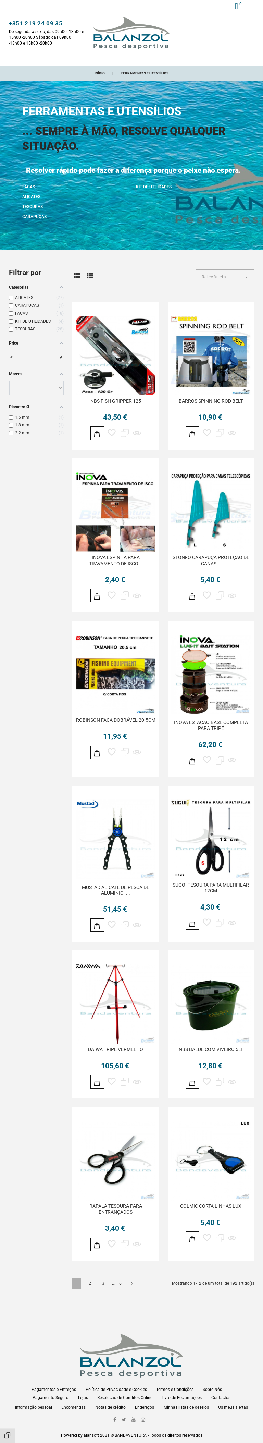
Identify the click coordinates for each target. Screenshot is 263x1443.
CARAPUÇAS (34, 223)
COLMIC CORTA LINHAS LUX (210, 1219)
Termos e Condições (174, 1389)
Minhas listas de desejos (186, 1407)
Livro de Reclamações (182, 1397)
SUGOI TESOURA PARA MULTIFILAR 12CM (211, 898)
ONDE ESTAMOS (203, 58)
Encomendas (73, 1407)
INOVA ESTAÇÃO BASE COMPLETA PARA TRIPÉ (211, 734)
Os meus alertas (233, 1407)
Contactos (220, 1397)
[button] (216, 7)
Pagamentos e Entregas (54, 1389)
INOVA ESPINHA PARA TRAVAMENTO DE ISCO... (115, 568)
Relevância (214, 283)
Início (28, 58)
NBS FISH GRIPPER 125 (115, 408)
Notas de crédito (110, 1407)
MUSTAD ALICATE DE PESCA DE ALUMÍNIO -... (115, 900)
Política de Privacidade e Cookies (116, 1389)
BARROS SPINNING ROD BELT (211, 408)
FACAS (28, 193)
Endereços (144, 1407)
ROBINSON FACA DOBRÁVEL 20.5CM (115, 729)
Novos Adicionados (98, 58)
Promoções (141, 58)
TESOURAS (32, 213)
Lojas (83, 1397)
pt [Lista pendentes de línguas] (246, 7)
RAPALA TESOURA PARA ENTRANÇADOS (115, 1222)
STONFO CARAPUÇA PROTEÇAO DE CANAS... (211, 568)
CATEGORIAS (55, 58)
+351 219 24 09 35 (36, 24)
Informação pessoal (33, 1407)
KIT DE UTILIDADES (154, 193)
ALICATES (31, 203)
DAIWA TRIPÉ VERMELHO (115, 1061)
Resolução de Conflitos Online (124, 1397)
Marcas (170, 58)
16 (119, 1297)
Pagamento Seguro (50, 1397)
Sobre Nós (212, 1389)
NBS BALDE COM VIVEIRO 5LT (211, 1061)
